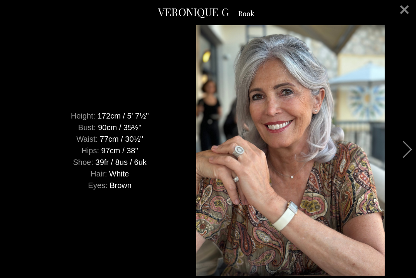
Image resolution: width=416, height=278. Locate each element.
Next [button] (407, 149)
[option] (208, 150)
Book (246, 13)
